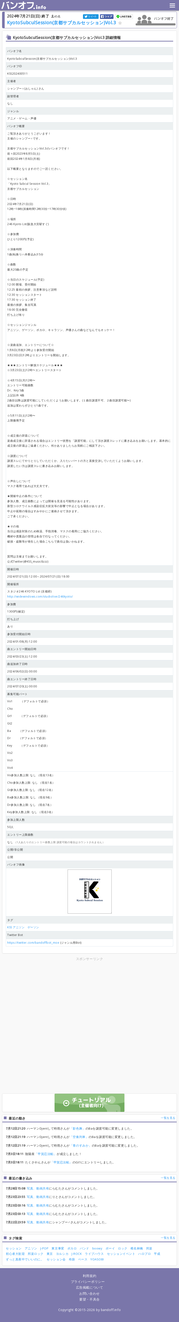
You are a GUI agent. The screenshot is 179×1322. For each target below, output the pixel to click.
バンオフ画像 (16, 864)
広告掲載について (89, 1287)
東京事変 (58, 1248)
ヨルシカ (62, 1254)
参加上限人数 (16, 820)
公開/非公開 (15, 850)
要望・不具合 (89, 1299)
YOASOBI (97, 1259)
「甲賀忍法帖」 (45, 1154)
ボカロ (72, 1248)
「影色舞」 (78, 1128)
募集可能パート (17, 694)
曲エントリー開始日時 (21, 649)
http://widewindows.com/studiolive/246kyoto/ (40, 596)
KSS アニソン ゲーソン (23, 927)
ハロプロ (144, 1254)
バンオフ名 (14, 51)
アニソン (31, 1248)
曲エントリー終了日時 (21, 679)
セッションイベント (121, 1254)
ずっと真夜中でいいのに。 (25, 1259)
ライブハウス (94, 1254)
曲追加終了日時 (17, 664)
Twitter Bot (15, 935)
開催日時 (13, 569)
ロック (122, 1248)
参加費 (11, 604)
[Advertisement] (49, 994)
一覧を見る (168, 1118)
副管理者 (13, 96)
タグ (10, 920)
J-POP (44, 1248)
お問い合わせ (89, 1293)
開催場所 (13, 584)
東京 (50, 1254)
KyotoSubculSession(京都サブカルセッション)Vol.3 (61, 22)
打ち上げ (13, 619)
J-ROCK (77, 1254)
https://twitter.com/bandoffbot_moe (33, 943)
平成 (157, 1254)
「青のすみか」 (81, 1145)
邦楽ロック (36, 1254)
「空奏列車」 (79, 1137)
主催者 (11, 81)
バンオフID (14, 66)
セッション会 (56, 1259)
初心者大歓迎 (15, 1254)
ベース (83, 1259)
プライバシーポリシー (88, 1281)
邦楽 (149, 1248)
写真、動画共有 (38, 1188)
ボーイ (110, 1248)
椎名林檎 (137, 1248)
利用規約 (89, 1275)
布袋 (72, 1259)
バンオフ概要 (16, 126)
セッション (14, 1248)
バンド (84, 1248)
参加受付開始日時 (19, 634)
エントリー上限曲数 (20, 835)
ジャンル (13, 111)
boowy (97, 1248)
